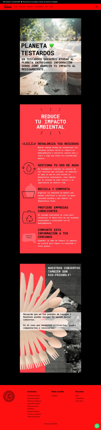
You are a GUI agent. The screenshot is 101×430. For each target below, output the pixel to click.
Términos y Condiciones (34, 401)
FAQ (46, 6)
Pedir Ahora (30, 409)
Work (51, 6)
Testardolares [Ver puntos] (80, 398)
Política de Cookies (32, 406)
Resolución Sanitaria (33, 398)
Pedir (15, 6)
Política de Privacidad (33, 403)
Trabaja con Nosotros (33, 411)
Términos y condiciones (34, 414)
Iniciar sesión (79, 401)
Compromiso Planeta (33, 395)
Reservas (22, 6)
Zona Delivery (39, 6)
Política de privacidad (33, 416)
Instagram (54, 395)
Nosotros (30, 6)
